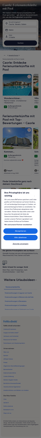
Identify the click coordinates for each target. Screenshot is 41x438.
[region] (20, 219)
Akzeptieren (20, 231)
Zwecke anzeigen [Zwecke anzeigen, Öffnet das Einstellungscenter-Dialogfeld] (20, 244)
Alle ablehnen (20, 237)
